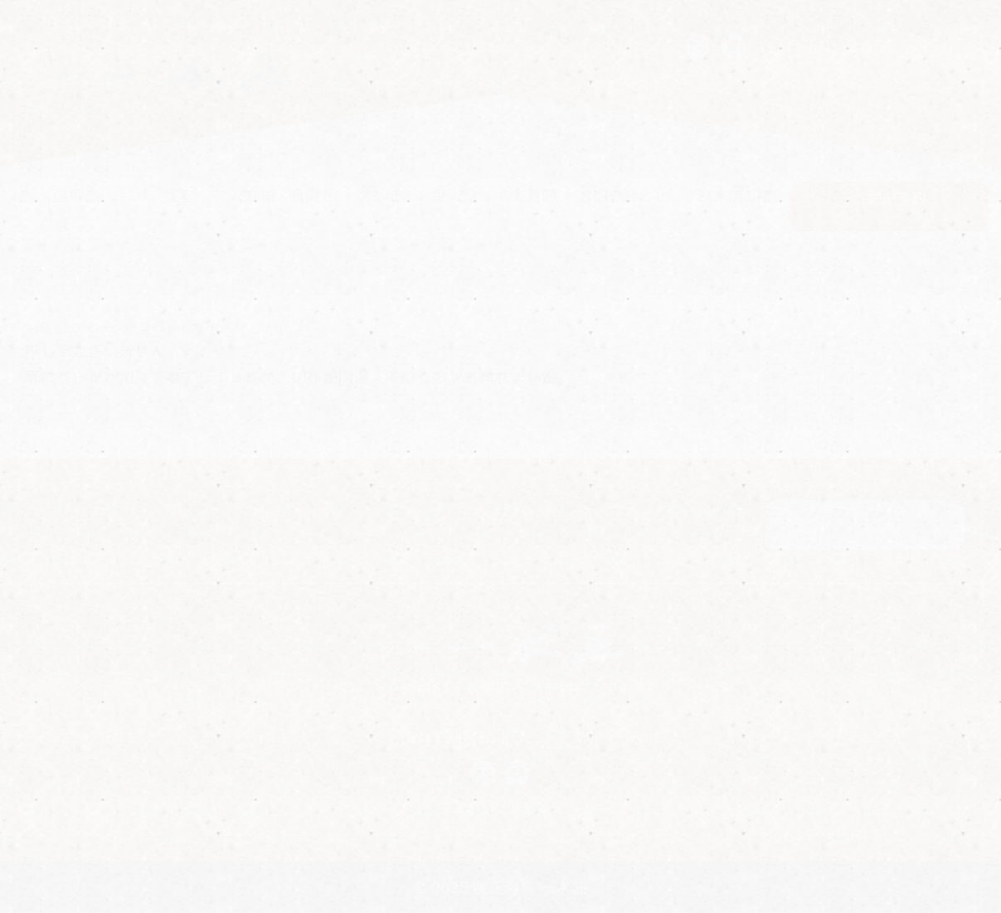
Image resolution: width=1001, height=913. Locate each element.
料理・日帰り (290, 195)
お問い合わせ (623, 195)
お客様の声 (734, 195)
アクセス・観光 (401, 206)
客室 (179, 195)
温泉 (68, 195)
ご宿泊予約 (889, 206)
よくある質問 (511, 195)
